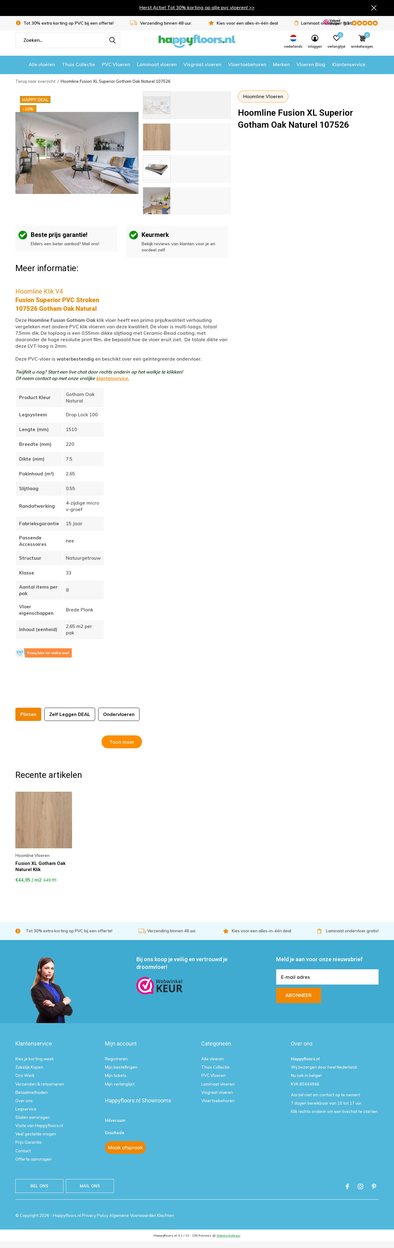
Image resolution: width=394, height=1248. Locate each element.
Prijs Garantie (28, 1148)
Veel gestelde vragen (35, 1140)
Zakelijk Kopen (29, 1073)
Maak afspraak (125, 1153)
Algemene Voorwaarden (133, 1221)
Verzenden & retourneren (39, 1090)
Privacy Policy (95, 1221)
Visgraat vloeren (202, 71)
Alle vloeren (42, 71)
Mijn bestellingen (121, 1073)
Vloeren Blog (310, 71)
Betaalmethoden (31, 1098)
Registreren (116, 1064)
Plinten (28, 720)
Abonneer (298, 1001)
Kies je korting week (34, 1064)
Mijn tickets (116, 1081)
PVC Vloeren (116, 71)
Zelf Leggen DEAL (69, 720)
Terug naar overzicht (35, 87)
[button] (187, 111)
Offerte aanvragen (33, 1165)
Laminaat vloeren (157, 71)
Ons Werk (24, 1081)
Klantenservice (348, 71)
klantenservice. (112, 384)
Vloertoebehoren (247, 71)
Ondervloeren (119, 720)
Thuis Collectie (78, 71)
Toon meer (121, 748)
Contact (23, 1156)
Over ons (24, 1106)
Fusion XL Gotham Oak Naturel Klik (40, 873)
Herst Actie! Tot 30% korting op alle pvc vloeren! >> (197, 8)
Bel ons (39, 1192)
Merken (281, 71)
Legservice (25, 1115)
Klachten (165, 1221)
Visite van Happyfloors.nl (39, 1131)
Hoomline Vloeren (263, 103)
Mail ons (90, 1192)
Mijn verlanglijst (120, 1090)
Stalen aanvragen (32, 1123)
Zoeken (111, 46)
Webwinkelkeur (228, 1242)
